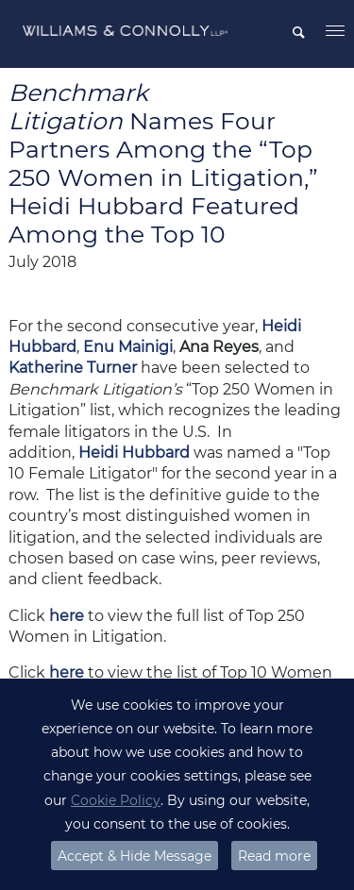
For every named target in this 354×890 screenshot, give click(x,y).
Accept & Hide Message (134, 856)
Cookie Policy (115, 800)
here (66, 616)
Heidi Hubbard (134, 453)
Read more (274, 856)
